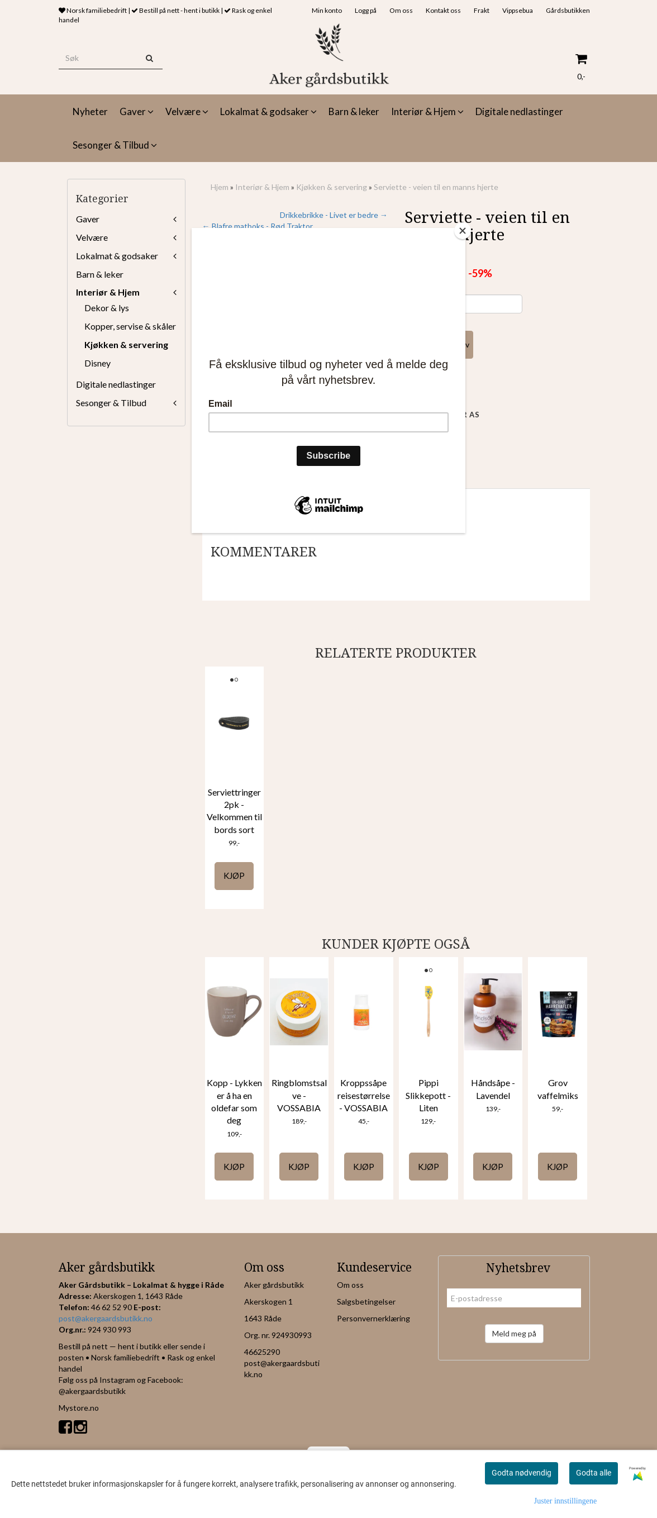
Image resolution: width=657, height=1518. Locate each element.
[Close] (462, 230)
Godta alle (593, 1472)
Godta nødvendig (521, 1472)
